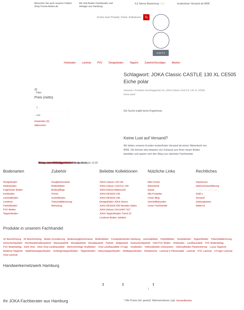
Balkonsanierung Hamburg (90, 288)
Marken (176, 62)
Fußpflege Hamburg (167, 288)
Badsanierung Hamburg (215, 280)
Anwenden (42, 121)
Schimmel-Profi (39, 288)
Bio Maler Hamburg (189, 280)
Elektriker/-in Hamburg (163, 276)
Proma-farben (169, 284)
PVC (99, 62)
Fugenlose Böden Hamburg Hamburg (155, 280)
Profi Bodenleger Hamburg (72, 276)
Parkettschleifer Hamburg (91, 284)
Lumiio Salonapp (118, 284)
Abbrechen (40, 125)
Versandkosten (184, 300)
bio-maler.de (185, 284)
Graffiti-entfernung (116, 288)
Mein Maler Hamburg (101, 276)
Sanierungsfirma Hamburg (193, 276)
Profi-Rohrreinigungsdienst (144, 284)
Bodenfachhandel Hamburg (82, 280)
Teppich (134, 62)
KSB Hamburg (30, 284)
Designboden (116, 62)
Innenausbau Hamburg (141, 288)
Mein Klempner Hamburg (42, 276)
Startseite (128, 90)
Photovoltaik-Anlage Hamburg (116, 280)
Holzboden (70, 62)
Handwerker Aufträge (62, 288)
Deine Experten (230, 284)
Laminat (86, 62)
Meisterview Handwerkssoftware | (58, 284)
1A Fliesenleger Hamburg (223, 276)
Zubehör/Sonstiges (155, 62)
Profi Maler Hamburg (14, 276)
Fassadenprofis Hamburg (17, 280)
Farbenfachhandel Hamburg (49, 280)
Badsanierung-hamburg (16, 288)
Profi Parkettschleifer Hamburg (132, 276)
